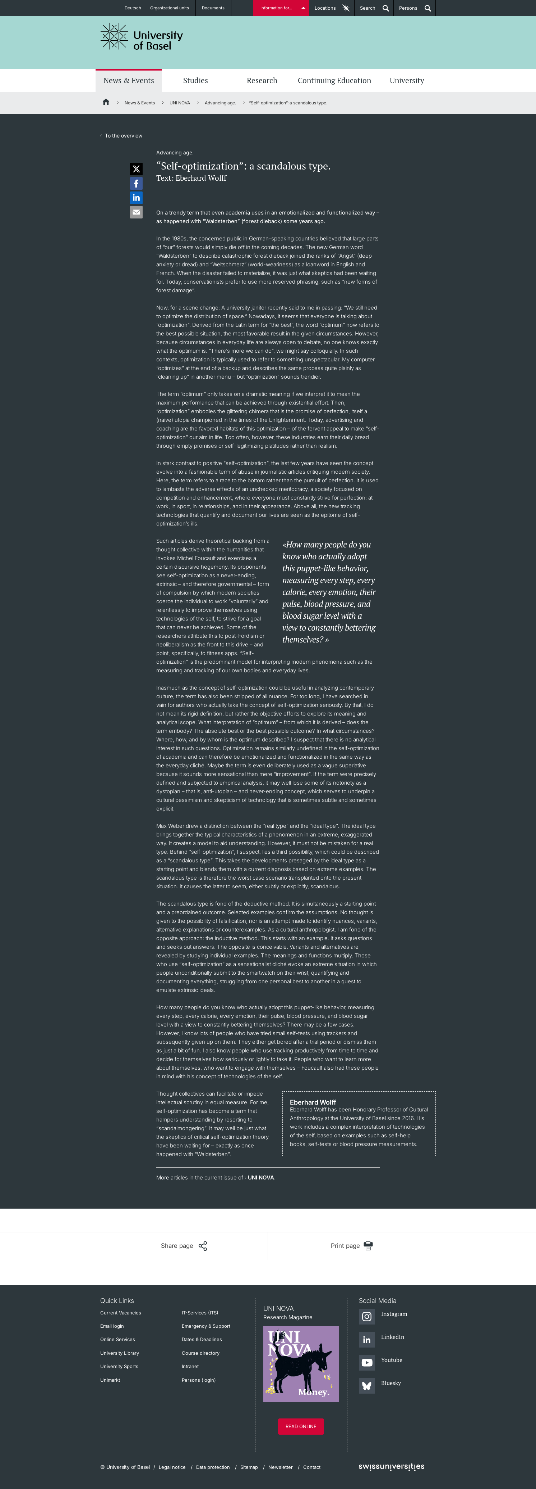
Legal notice (172, 1467)
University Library (119, 1353)
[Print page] (352, 1245)
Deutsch (133, 8)
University (407, 80)
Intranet (190, 1366)
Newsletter (280, 1467)
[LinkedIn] (382, 1340)
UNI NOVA (180, 102)
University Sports (119, 1366)
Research (262, 80)
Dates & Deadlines (202, 1339)
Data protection (213, 1467)
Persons (405, 10)
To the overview (123, 135)
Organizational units (173, 8)
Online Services (117, 1339)
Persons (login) (199, 1380)
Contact (311, 1467)
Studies (195, 80)
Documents (217, 8)
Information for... (277, 8)
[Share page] (184, 1246)
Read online (301, 1426)
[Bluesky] (380, 1386)
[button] (136, 169)
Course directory (201, 1353)
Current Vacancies (120, 1313)
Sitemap (249, 1467)
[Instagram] (383, 1317)
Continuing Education (334, 80)
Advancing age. (220, 102)
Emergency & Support (206, 1326)
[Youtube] (380, 1363)
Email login (112, 1326)
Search (365, 10)
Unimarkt (110, 1380)
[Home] (106, 103)
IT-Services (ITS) (200, 1313)
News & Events (128, 80)
